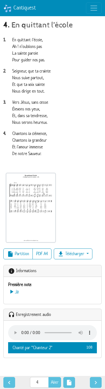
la (13, 291)
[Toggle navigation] (94, 8)
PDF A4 (42, 254)
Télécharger (71, 254)
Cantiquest (19, 8)
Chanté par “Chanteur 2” (52, 347)
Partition (18, 254)
